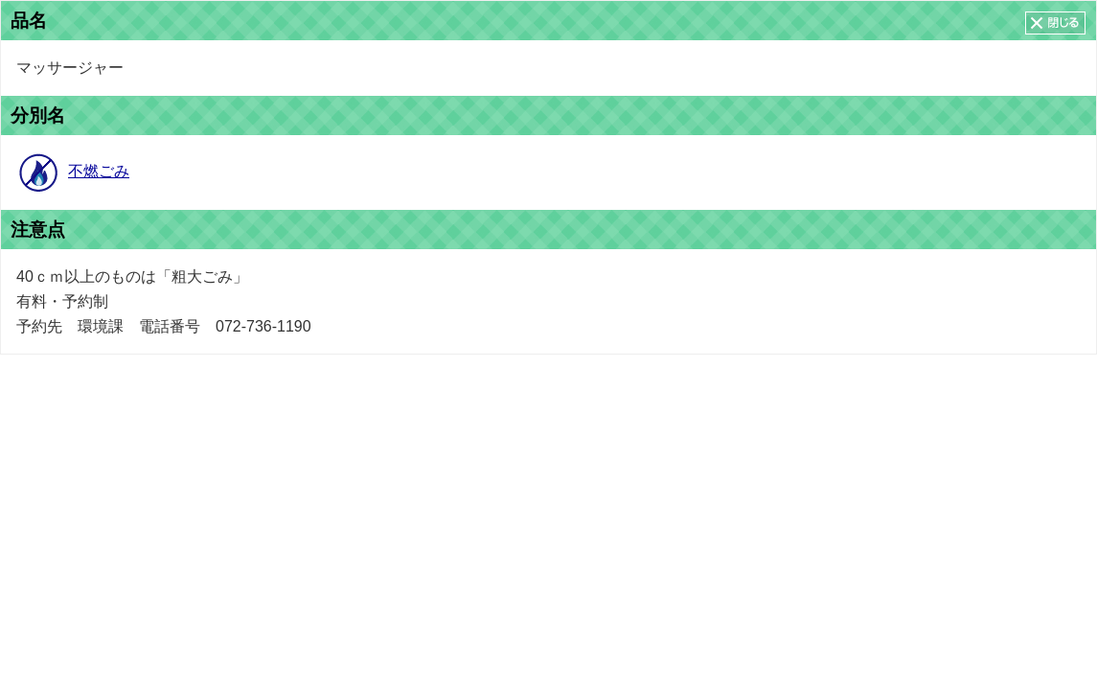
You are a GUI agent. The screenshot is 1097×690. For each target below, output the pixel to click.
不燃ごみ (98, 171)
